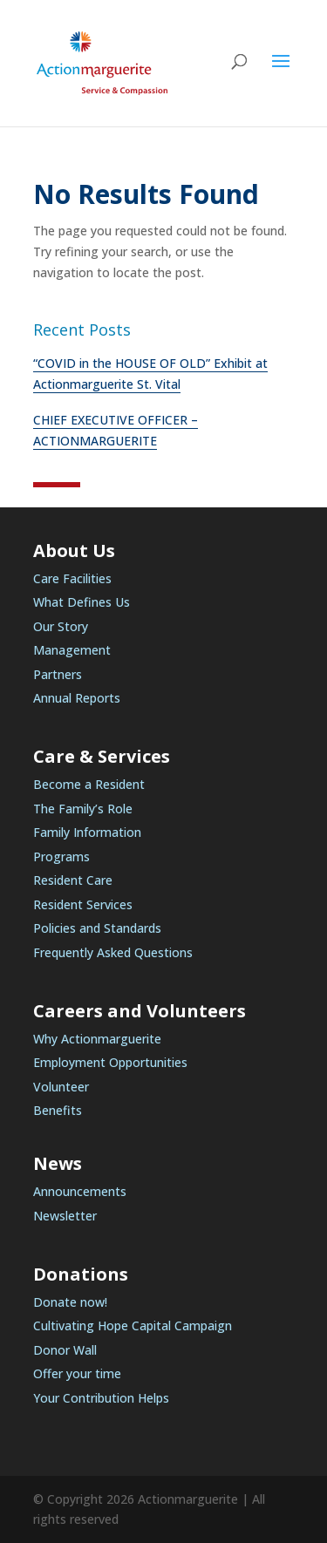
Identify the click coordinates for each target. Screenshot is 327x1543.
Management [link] (72, 650)
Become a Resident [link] (89, 784)
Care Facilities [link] (72, 578)
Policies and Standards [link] (97, 928)
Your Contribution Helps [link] (101, 1398)
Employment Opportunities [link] (110, 1062)
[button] (281, 72)
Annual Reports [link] (76, 698)
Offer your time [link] (77, 1373)
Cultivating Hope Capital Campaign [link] (132, 1325)
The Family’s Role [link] (83, 808)
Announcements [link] (79, 1191)
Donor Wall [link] (65, 1350)
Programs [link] (61, 856)
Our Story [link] (60, 626)
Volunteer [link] (61, 1086)
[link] (102, 61)
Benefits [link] (57, 1110)
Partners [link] (57, 674)
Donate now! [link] (70, 1302)
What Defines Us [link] (81, 602)
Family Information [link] (87, 832)
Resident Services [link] (83, 904)
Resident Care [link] (72, 880)
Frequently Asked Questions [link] (113, 952)
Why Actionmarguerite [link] (97, 1038)
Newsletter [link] (65, 1215)
